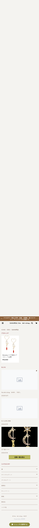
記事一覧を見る (20, 457)
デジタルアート (6, 480)
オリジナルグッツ (6, 475)
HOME (3, 330)
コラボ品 (4, 507)
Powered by (19, 519)
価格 (8, 330)
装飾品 (3, 485)
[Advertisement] (19, 79)
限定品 (3, 502)
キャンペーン (5, 491)
